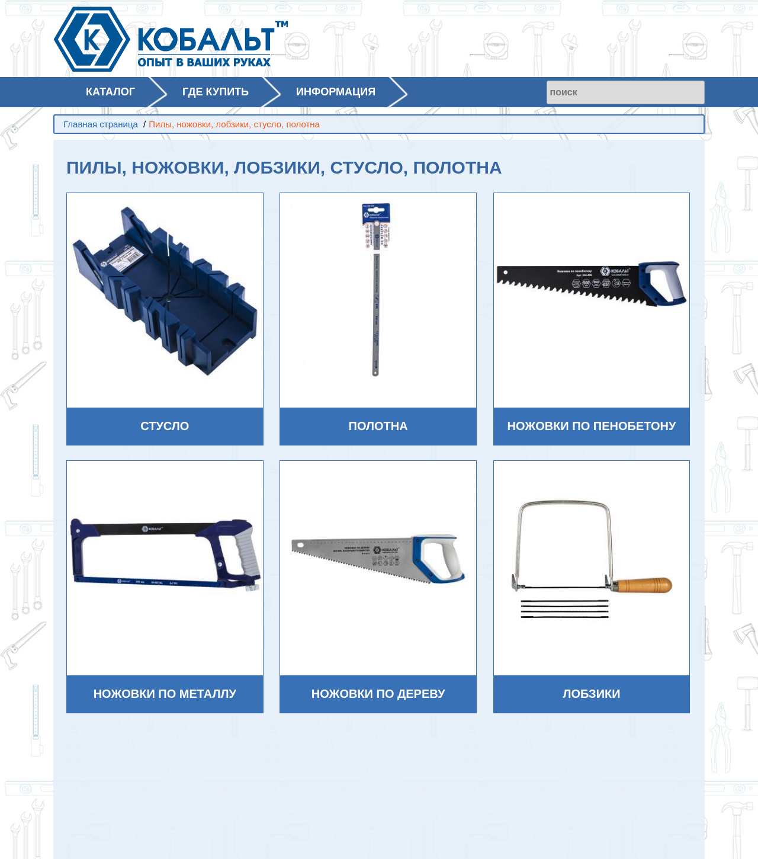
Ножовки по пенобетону (592, 425)
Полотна (378, 425)
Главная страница (100, 124)
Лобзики (591, 693)
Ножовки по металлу (165, 693)
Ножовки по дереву (378, 693)
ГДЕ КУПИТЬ (215, 92)
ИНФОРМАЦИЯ (335, 92)
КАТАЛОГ (110, 92)
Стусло (164, 425)
